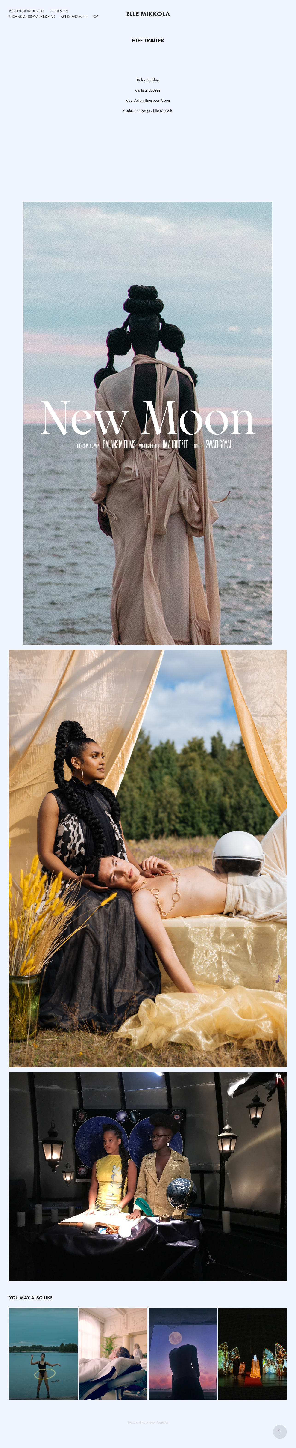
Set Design (59, 11)
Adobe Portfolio (157, 1423)
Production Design (26, 11)
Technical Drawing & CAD (32, 16)
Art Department (74, 16)
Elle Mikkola (148, 14)
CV (96, 16)
